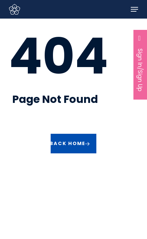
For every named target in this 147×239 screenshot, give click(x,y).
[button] (134, 9)
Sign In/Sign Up (140, 63)
